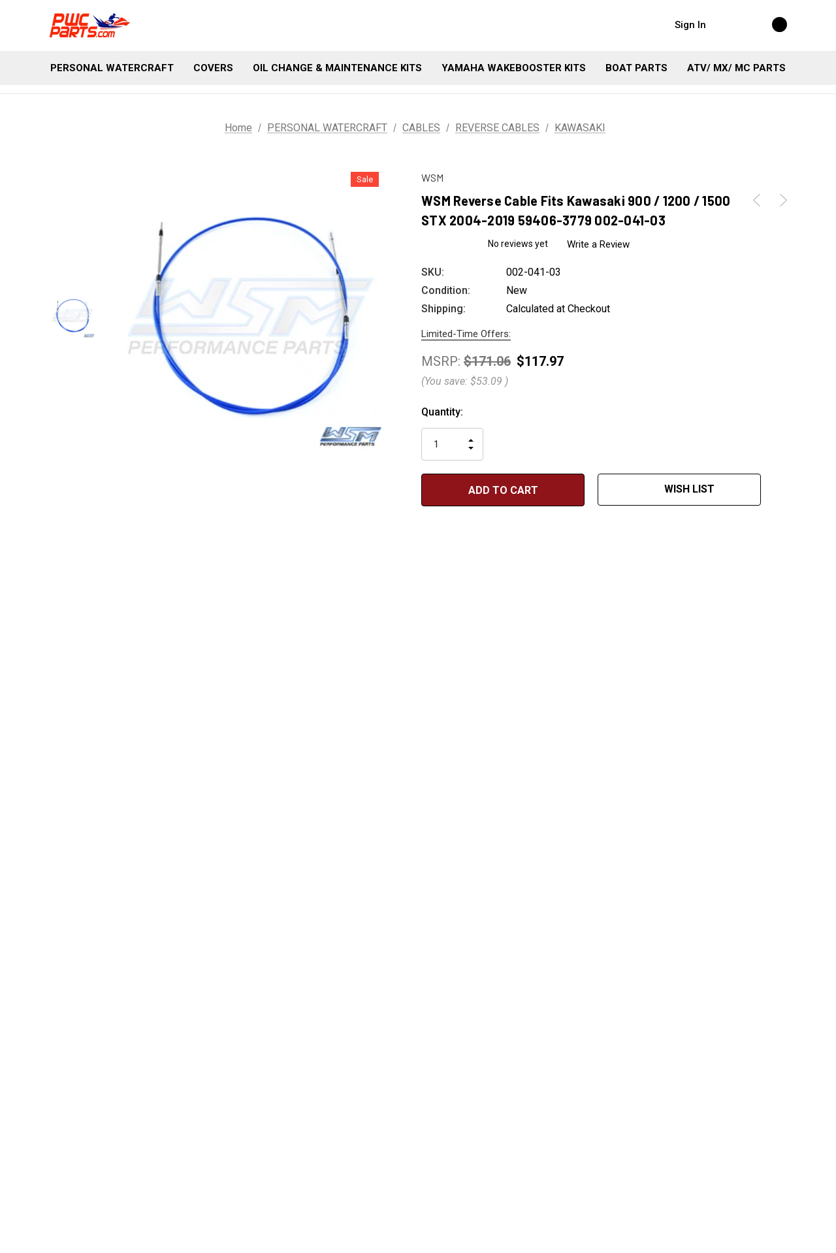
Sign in (690, 25)
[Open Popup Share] (780, 490)
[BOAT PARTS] (636, 68)
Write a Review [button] (598, 244)
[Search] (729, 24)
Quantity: (442, 412)
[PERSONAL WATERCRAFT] (112, 68)
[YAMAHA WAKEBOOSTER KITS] (514, 68)
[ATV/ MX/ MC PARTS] (736, 68)
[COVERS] (213, 68)
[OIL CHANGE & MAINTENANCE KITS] (337, 68)
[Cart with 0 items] (765, 24)
